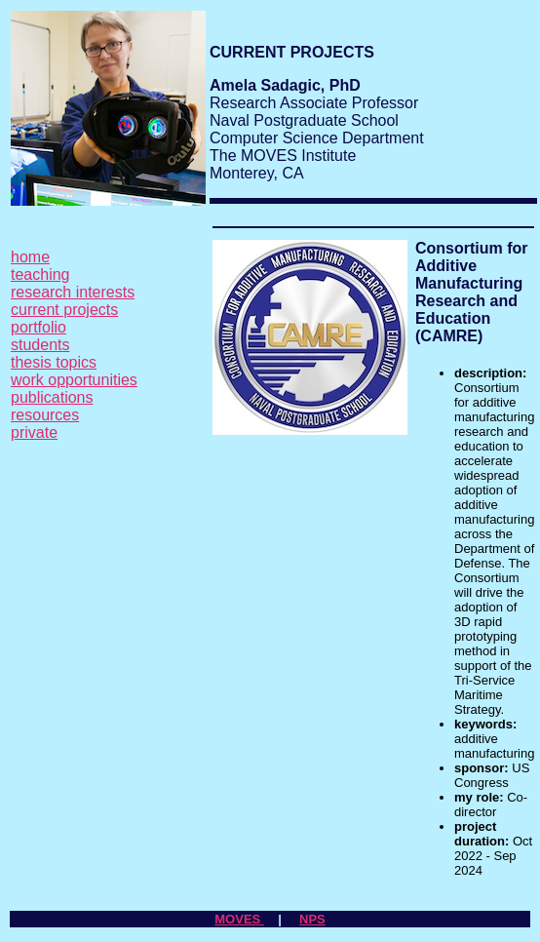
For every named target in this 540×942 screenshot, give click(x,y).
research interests (73, 292)
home (30, 257)
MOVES (239, 919)
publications (52, 397)
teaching (40, 274)
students (40, 344)
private (34, 432)
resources (45, 415)
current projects (64, 309)
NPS (312, 919)
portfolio (38, 327)
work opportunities (74, 380)
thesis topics (53, 362)
